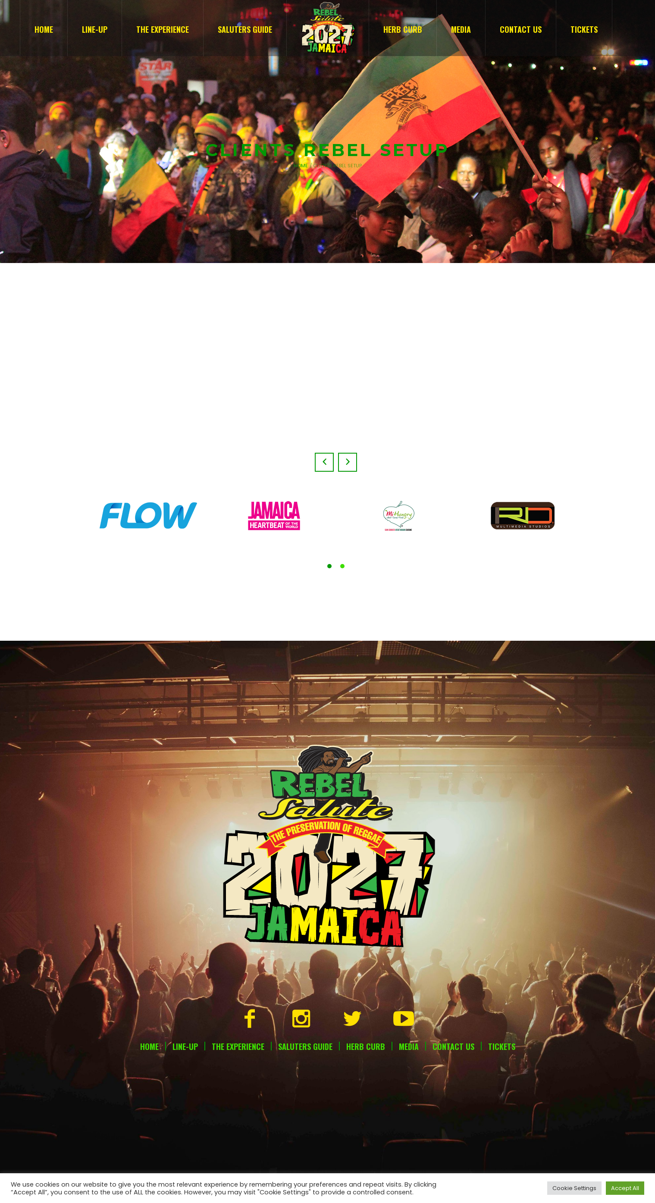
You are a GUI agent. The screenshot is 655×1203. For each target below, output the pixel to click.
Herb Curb (365, 1046)
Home (301, 165)
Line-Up (185, 1046)
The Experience (238, 1046)
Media (409, 1046)
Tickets (501, 1046)
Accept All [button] (625, 1188)
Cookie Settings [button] (574, 1188)
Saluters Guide (305, 1046)
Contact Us (453, 1046)
